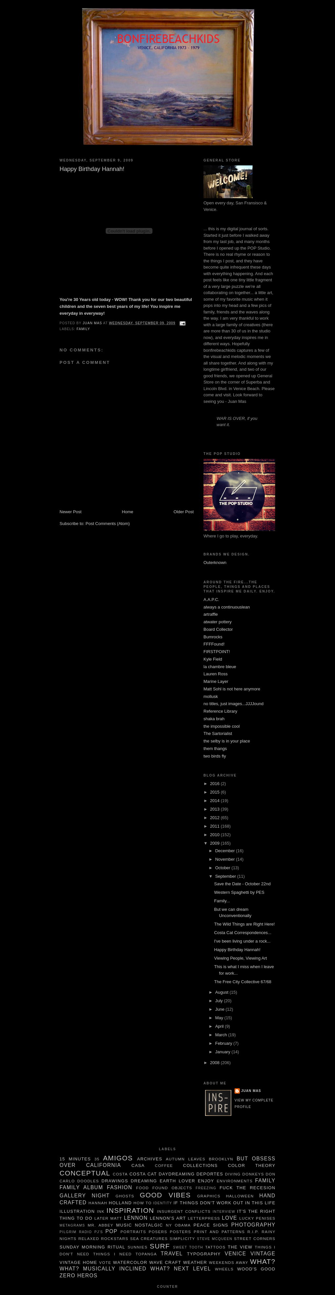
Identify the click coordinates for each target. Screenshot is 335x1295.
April (220, 1026)
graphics (208, 1196)
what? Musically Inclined (103, 1268)
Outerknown (214, 562)
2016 (215, 783)
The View (240, 1247)
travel (172, 1253)
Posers (158, 1231)
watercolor (130, 1262)
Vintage (263, 1253)
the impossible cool (221, 726)
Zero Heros (78, 1275)
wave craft (165, 1262)
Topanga (146, 1254)
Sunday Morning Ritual (92, 1247)
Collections (200, 1165)
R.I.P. (253, 1231)
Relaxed (89, 1238)
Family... (222, 900)
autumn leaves (185, 1159)
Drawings (114, 1180)
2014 (215, 800)
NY (169, 1225)
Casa (138, 1165)
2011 (215, 826)
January (223, 1051)
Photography (253, 1225)
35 (97, 1159)
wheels (224, 1269)
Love (229, 1218)
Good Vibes (165, 1195)
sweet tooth (188, 1247)
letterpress (204, 1218)
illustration (77, 1211)
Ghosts (124, 1196)
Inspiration (130, 1210)
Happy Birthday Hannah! (237, 949)
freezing (206, 1188)
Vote (105, 1262)
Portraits (133, 1231)
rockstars (115, 1238)
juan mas (251, 1091)
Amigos (118, 1158)
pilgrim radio (76, 1232)
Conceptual (85, 1173)
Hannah (98, 1203)
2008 (215, 1062)
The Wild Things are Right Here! (244, 924)
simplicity (182, 1238)
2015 (215, 792)
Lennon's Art (168, 1218)
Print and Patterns (219, 1231)
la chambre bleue (219, 666)
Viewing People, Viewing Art (240, 958)
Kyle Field (212, 659)
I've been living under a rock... (242, 941)
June (220, 1009)
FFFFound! (213, 644)
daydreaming (177, 1174)
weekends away (228, 1262)
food (142, 1188)
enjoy (206, 1180)
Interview (224, 1211)
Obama (183, 1225)
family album (81, 1187)
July (219, 1000)
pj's (98, 1232)
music (124, 1225)
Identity (162, 1203)
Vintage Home (78, 1262)
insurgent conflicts (184, 1211)
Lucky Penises (257, 1218)
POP (111, 1231)
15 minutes (75, 1158)
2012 (215, 817)
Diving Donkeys (244, 1174)
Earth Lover (177, 1180)
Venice (235, 1253)
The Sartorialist (217, 733)
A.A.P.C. (211, 599)
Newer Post (70, 511)
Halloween (240, 1196)
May (219, 1017)
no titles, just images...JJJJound (233, 703)
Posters (180, 1231)
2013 (215, 809)
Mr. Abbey (101, 1225)
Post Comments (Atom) (108, 523)
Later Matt (108, 1218)
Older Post (184, 511)
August (222, 992)
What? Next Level (180, 1268)
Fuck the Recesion (247, 1187)
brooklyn (221, 1159)
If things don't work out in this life (224, 1202)
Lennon (136, 1218)
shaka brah (213, 718)
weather (195, 1262)
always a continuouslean (226, 607)
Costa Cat (143, 1174)
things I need (112, 1254)
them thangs (215, 748)
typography (203, 1253)
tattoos (215, 1247)
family (83, 329)
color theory (251, 1165)
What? (262, 1261)
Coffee (164, 1165)
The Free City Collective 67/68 (242, 981)
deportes (210, 1174)
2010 (215, 834)
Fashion (119, 1187)
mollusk (210, 696)
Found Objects (172, 1188)
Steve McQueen (214, 1239)
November (225, 859)
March (221, 1034)
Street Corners (254, 1238)
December (225, 850)
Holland (120, 1202)
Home (127, 511)
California (103, 1165)
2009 (215, 843)
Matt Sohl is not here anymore (231, 688)
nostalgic (149, 1225)
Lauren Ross (215, 673)
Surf (160, 1246)
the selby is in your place (226, 741)
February (224, 1043)
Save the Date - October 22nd (242, 883)
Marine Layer (215, 681)
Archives (149, 1158)
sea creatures (149, 1238)
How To (142, 1203)
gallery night (85, 1195)
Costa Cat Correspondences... (242, 932)
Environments (235, 1181)
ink (100, 1211)
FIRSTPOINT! (216, 651)
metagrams (72, 1225)
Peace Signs (211, 1225)
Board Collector (218, 629)
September (226, 876)
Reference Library (220, 711)
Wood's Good (256, 1269)
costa (120, 1174)
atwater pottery (217, 621)
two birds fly (214, 756)
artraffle (210, 614)
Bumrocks (212, 636)
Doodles (88, 1181)
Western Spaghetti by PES (239, 892)
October (223, 867)
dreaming (144, 1180)
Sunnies (138, 1247)
